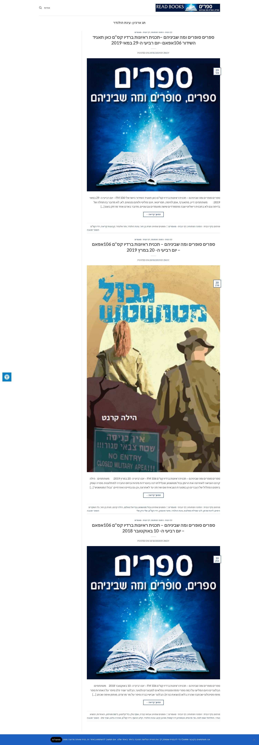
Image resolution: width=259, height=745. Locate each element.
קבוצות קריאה (108, 226)
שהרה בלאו (115, 717)
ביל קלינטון (124, 714)
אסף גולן (135, 714)
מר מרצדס (191, 717)
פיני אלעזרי (121, 226)
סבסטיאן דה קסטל (176, 717)
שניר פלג (105, 717)
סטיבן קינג (161, 717)
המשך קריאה (153, 214)
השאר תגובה (93, 229)
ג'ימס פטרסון (112, 714)
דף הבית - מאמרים (142, 32)
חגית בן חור (145, 226)
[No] (254, 740)
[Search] (40, 7)
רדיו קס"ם (95, 226)
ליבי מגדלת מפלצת (193, 510)
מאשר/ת (56, 739)
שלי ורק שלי (142, 510)
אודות (47, 7)
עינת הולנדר (133, 226)
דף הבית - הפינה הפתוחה (161, 32)
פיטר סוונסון (164, 510)
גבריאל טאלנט (131, 507)
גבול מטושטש (145, 507)
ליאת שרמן (208, 510)
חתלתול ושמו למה (205, 717)
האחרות (101, 714)
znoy (166, 53)
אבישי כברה (145, 714)
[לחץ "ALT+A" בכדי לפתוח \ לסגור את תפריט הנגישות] (6, 376)
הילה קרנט (118, 507)
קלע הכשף (138, 717)
